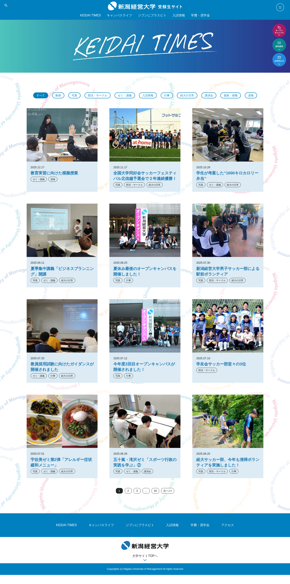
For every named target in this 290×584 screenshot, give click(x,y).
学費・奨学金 (200, 15)
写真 (77, 95)
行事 (177, 95)
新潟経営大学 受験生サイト (145, 5)
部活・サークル (102, 95)
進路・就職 (245, 95)
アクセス (227, 534)
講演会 (222, 95)
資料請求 (279, 45)
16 (155, 499)
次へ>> (168, 499)
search (6, 5)
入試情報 (178, 15)
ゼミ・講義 (132, 95)
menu (280, 7)
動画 (60, 95)
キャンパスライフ (119, 15)
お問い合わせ (279, 60)
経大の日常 (198, 95)
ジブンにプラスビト (152, 15)
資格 (145, 103)
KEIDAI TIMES (90, 15)
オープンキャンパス (279, 30)
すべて (42, 95)
